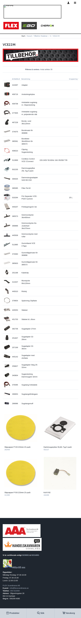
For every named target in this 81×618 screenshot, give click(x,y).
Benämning (25, 79)
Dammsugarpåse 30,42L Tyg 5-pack (58, 447)
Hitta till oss (14, 567)
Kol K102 (47, 492)
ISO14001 (35, 555)
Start (23, 36)
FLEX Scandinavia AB (11, 586)
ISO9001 (25, 555)
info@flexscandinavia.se (19, 588)
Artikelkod (16, 79)
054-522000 (15, 591)
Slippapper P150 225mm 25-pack (17, 492)
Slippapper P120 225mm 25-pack (17, 447)
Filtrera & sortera (40, 69)
